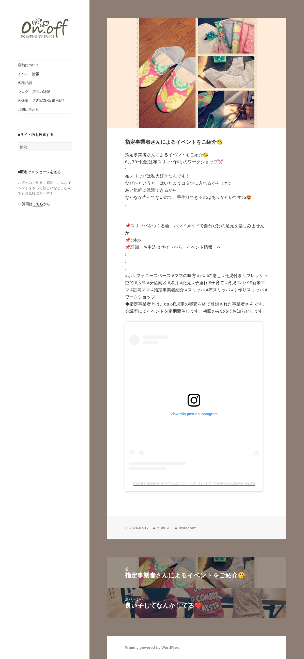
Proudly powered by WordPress (152, 647)
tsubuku (164, 527)
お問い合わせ (28, 109)
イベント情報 (28, 73)
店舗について (28, 64)
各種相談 (25, 82)
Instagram (187, 527)
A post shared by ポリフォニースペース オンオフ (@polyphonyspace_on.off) (194, 483)
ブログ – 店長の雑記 (34, 91)
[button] (44, 28)
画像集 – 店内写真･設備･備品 (41, 100)
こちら (38, 203)
